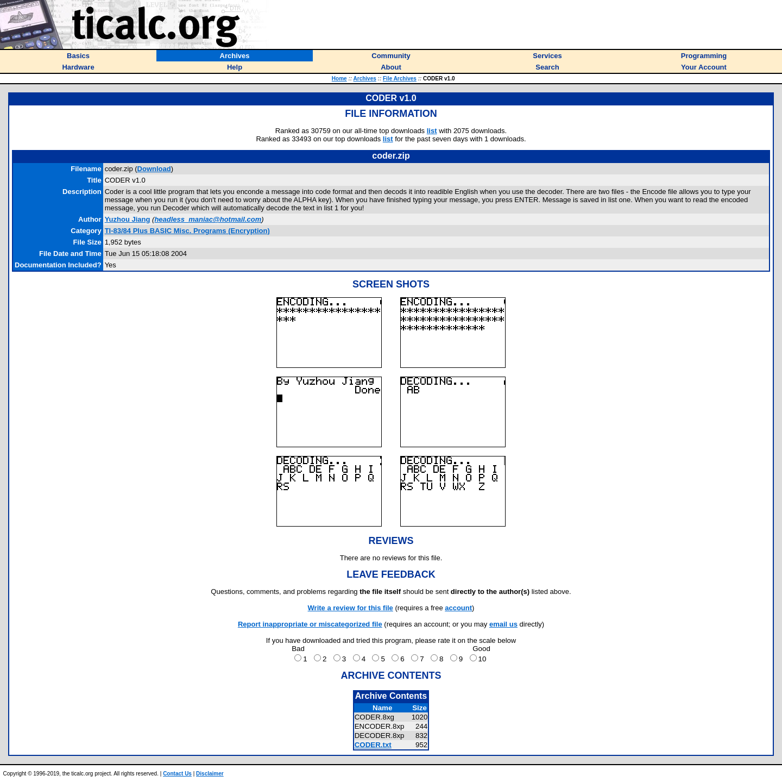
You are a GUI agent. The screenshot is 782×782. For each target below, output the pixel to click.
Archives (365, 79)
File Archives (400, 79)
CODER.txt (373, 745)
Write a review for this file (350, 608)
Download (154, 169)
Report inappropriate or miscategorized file (310, 624)
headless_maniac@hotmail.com (207, 219)
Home (339, 79)
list (432, 131)
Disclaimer (210, 774)
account (458, 608)
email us (503, 624)
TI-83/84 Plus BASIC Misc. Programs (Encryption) (187, 231)
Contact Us (177, 774)
